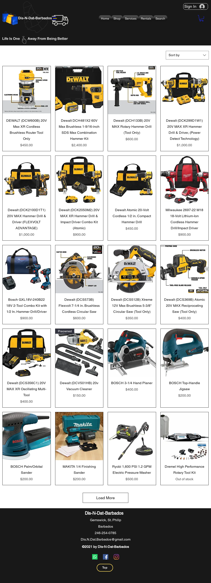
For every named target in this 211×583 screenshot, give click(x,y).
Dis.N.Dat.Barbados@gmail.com (105, 539)
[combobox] (187, 55)
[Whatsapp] (95, 557)
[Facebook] (105, 557)
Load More (105, 498)
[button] (117, 18)
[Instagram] (116, 557)
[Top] (105, 568)
